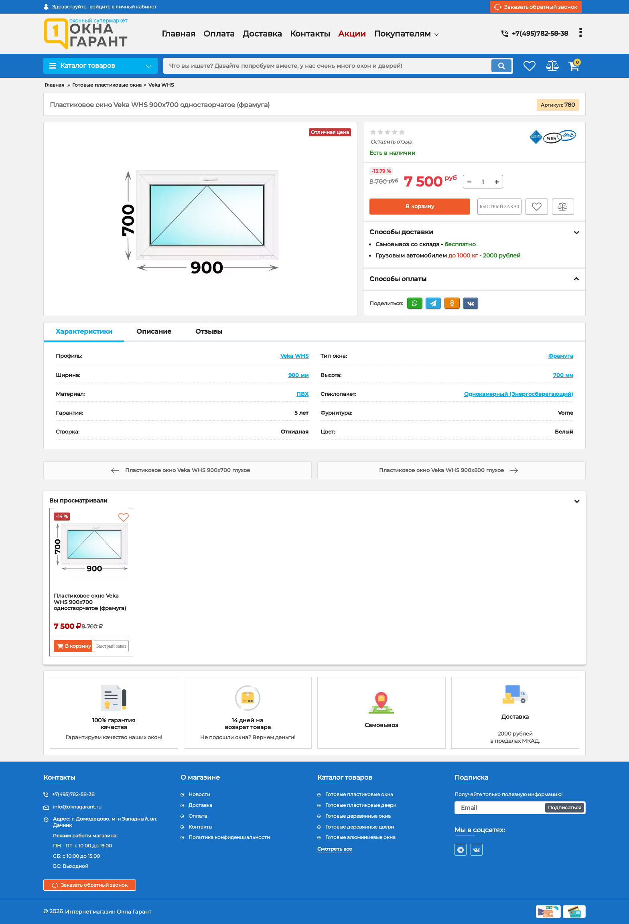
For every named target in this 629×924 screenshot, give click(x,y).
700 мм (563, 375)
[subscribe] (520, 808)
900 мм (298, 375)
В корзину (419, 206)
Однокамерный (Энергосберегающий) (518, 394)
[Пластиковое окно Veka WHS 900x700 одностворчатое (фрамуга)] (91, 553)
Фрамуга (560, 356)
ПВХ (302, 394)
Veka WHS (294, 356)
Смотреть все (334, 849)
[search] (329, 66)
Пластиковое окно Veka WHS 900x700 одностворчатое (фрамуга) (89, 606)
